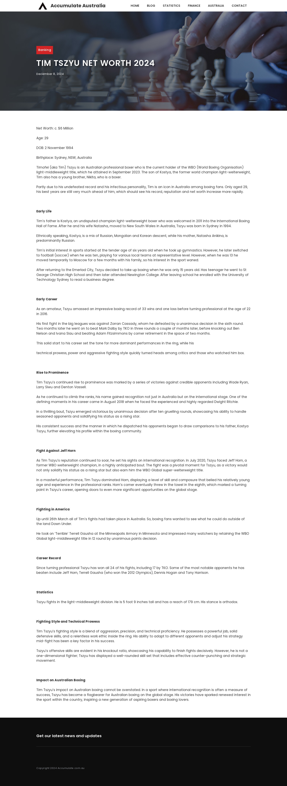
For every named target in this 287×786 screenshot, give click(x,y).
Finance (194, 6)
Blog (151, 6)
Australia (216, 6)
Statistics (171, 6)
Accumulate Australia (78, 5)
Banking (44, 50)
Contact (239, 6)
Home (135, 6)
